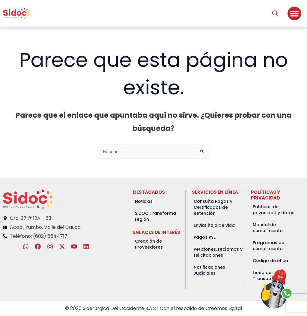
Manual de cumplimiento (268, 228)
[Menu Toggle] (294, 13)
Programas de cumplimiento (268, 246)
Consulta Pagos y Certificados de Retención (213, 207)
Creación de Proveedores (149, 244)
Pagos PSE (205, 237)
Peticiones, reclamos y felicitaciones (218, 252)
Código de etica (270, 261)
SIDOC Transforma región (155, 216)
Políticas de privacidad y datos (273, 210)
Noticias (144, 201)
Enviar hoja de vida (214, 225)
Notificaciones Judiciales (209, 270)
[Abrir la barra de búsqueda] (275, 13)
